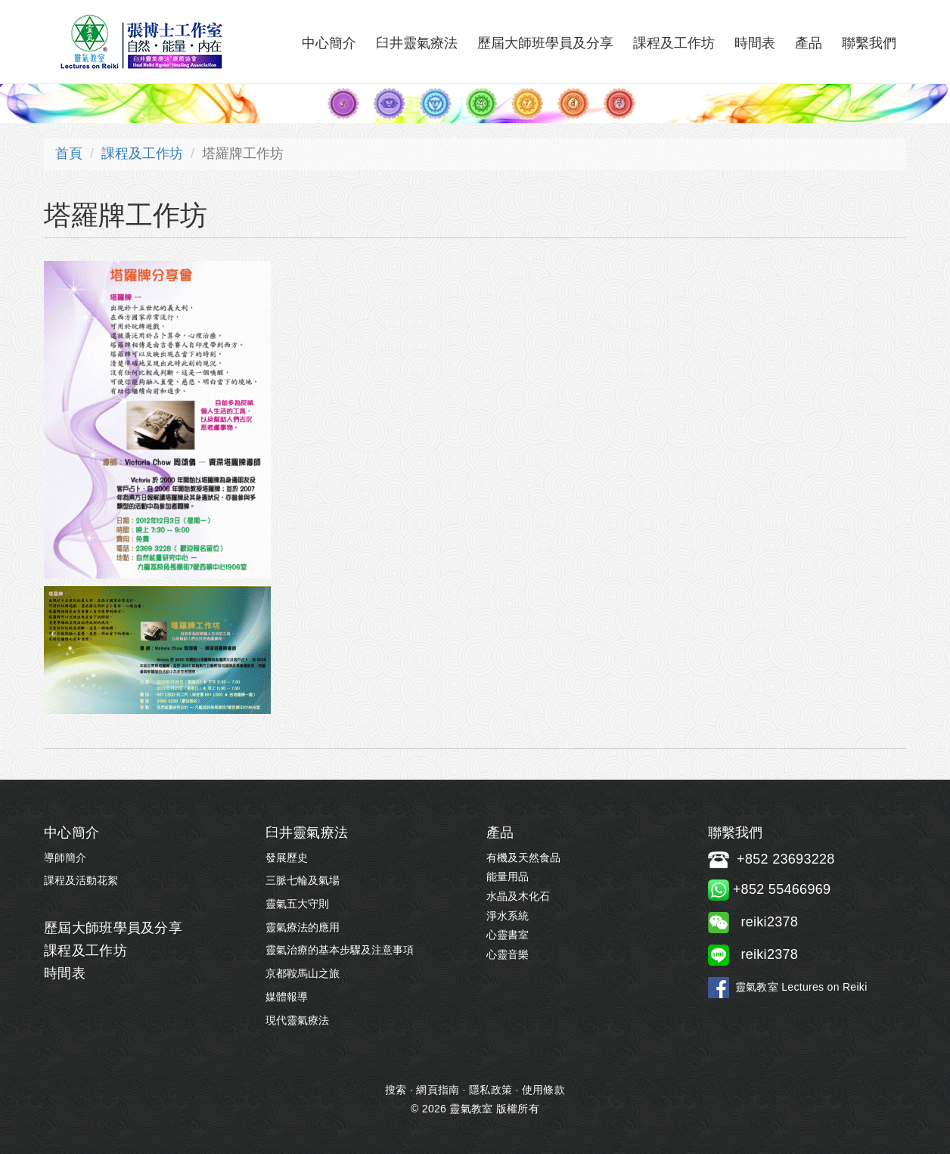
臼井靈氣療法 (417, 43)
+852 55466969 (769, 889)
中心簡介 (329, 43)
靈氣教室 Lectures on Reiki (801, 987)
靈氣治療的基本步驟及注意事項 (339, 950)
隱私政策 (490, 1090)
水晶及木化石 (518, 896)
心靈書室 (507, 935)
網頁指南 (437, 1090)
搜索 (396, 1090)
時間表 (754, 43)
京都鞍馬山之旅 (302, 973)
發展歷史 (286, 858)
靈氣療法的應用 (302, 927)
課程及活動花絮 (81, 880)
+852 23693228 (786, 859)
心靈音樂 (507, 954)
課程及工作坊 (674, 43)
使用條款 (543, 1090)
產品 (808, 43)
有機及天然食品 (523, 858)
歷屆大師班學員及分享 (545, 43)
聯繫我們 (869, 43)
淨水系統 (507, 916)
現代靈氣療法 (297, 1020)
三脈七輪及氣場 (302, 880)
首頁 (68, 153)
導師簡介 (65, 858)
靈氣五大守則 (297, 904)
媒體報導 (286, 997)
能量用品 (507, 876)
